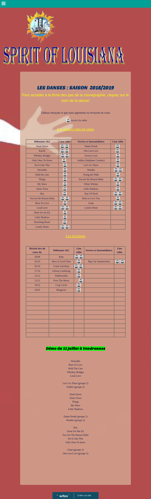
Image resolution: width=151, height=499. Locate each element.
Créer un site (84, 495)
